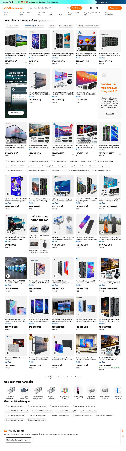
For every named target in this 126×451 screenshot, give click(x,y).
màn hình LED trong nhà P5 (37, 415)
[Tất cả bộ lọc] (12, 26)
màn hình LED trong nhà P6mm (80, 161)
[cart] (97, 8)
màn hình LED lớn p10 (59, 161)
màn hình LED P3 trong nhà (15, 415)
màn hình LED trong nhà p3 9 (66, 411)
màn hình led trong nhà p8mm (15, 161)
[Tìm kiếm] (76, 8)
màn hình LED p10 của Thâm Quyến (17, 411)
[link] (123, 431)
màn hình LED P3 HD (58, 170)
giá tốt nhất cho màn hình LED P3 (84, 406)
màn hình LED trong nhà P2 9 (79, 170)
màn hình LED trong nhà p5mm (42, 411)
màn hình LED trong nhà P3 (37, 406)
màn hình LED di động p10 (14, 170)
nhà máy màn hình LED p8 (103, 415)
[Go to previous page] (46, 377)
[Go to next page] (80, 377)
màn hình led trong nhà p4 (88, 411)
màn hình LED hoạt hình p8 (14, 420)
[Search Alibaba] (47, 8)
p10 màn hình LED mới (35, 166)
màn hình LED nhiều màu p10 (59, 406)
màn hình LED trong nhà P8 (38, 161)
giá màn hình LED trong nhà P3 (37, 170)
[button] (68, 8)
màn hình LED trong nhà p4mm (99, 166)
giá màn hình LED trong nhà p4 (57, 166)
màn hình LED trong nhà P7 (15, 406)
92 (75, 376)
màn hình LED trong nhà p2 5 (59, 415)
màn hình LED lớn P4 (78, 166)
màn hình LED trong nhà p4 (104, 161)
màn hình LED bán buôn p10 (102, 170)
